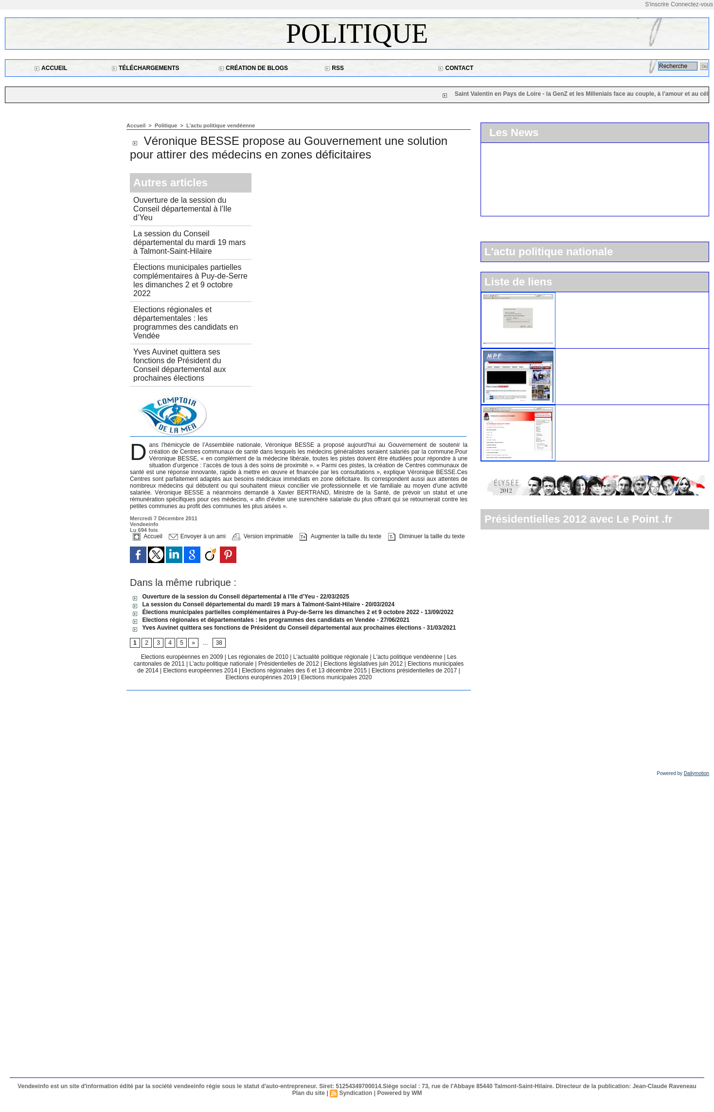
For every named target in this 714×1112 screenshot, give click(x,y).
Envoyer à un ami (197, 536)
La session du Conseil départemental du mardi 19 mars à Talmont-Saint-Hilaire (189, 242)
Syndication (355, 1093)
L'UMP (570, 296)
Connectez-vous (692, 4)
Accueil (50, 68)
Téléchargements (145, 68)
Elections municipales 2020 (336, 677)
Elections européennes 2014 (200, 670)
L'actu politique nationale (222, 663)
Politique (357, 33)
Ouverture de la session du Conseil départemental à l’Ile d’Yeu (182, 209)
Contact (455, 68)
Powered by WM (399, 1093)
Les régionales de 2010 (259, 656)
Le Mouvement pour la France (605, 352)
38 (219, 642)
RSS (334, 68)
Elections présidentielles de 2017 (414, 670)
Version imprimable (262, 536)
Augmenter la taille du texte (340, 536)
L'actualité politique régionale (331, 656)
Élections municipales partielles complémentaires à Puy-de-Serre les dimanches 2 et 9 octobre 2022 (190, 280)
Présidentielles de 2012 (289, 663)
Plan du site (308, 1093)
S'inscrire (657, 4)
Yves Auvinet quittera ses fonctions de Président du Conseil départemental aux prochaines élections (179, 365)
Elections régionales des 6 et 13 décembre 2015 (305, 670)
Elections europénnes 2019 (261, 677)
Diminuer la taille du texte (426, 536)
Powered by (683, 773)
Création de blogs (253, 68)
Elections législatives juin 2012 (363, 663)
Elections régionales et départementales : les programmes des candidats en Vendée (185, 322)
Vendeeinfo (144, 524)
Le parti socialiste (586, 409)
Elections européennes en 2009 (183, 656)
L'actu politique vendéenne (220, 125)
